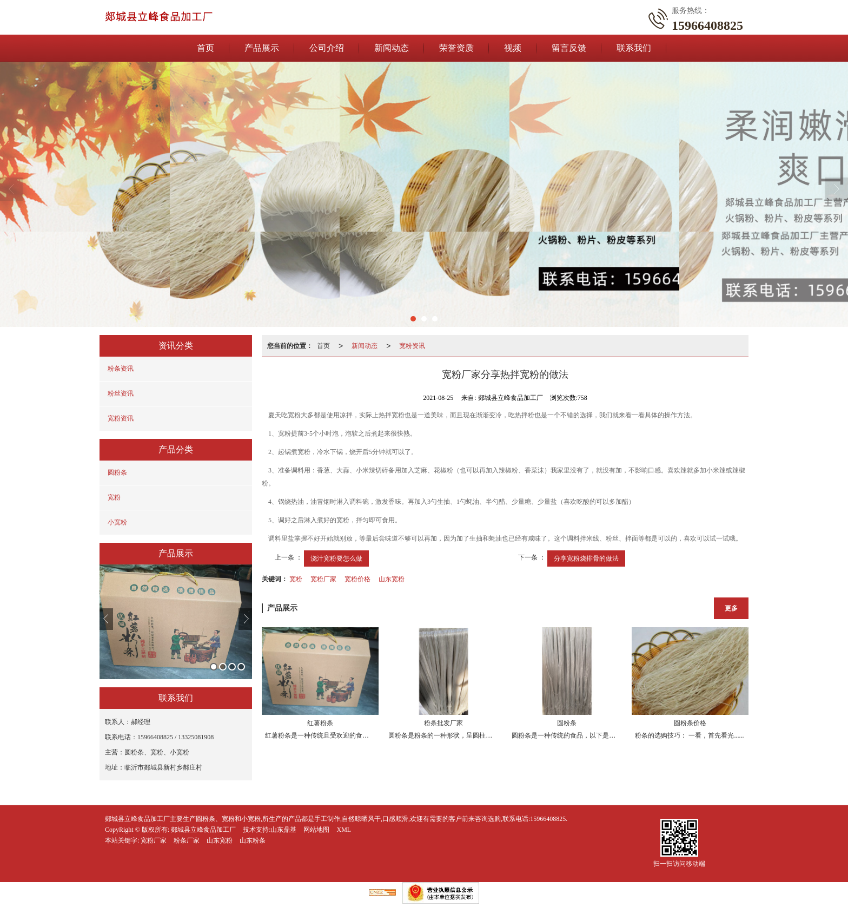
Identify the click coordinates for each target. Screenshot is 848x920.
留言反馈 (569, 47)
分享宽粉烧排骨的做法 (586, 558)
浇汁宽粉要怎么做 (336, 558)
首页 (205, 47)
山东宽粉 (392, 579)
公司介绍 (326, 47)
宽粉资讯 (121, 418)
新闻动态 (391, 47)
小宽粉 (117, 522)
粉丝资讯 (121, 393)
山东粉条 (253, 840)
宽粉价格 (357, 579)
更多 (731, 608)
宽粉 (114, 497)
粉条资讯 (121, 368)
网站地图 (316, 829)
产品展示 (261, 47)
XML (343, 829)
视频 (512, 47)
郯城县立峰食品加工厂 (203, 829)
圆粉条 (117, 472)
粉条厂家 (187, 840)
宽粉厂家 (323, 579)
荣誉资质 (456, 47)
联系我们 (634, 47)
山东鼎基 (283, 829)
